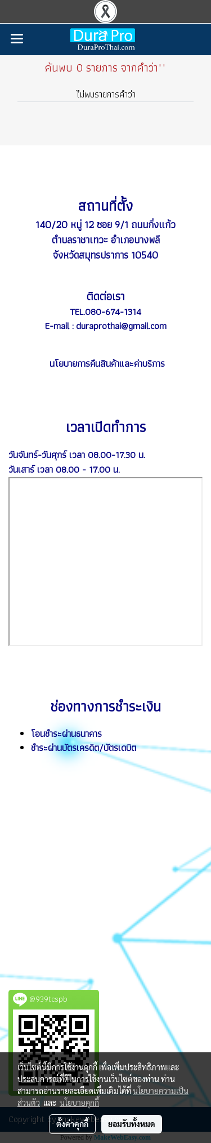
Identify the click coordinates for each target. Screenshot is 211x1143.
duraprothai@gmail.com (121, 325)
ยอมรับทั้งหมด (131, 1124)
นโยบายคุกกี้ (79, 1102)
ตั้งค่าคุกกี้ (72, 1124)
